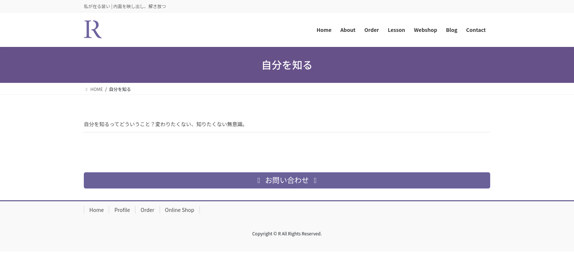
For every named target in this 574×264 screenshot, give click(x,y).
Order (147, 209)
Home (96, 209)
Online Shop (179, 209)
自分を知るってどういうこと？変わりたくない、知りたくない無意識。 (165, 124)
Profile (122, 209)
